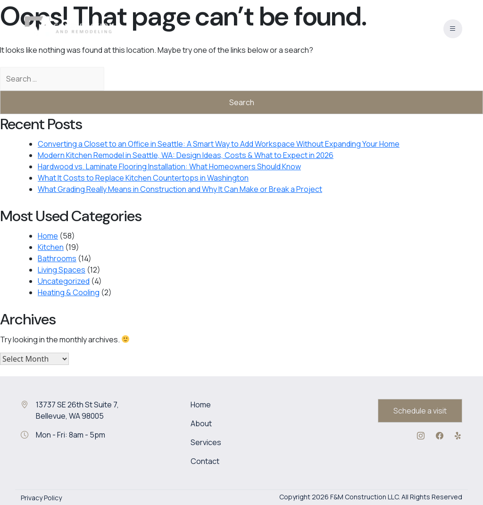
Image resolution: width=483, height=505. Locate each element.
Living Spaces (61, 270)
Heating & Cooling (69, 292)
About (201, 423)
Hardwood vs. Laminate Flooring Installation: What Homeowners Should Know (169, 166)
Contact (205, 461)
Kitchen (51, 247)
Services (206, 442)
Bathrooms (57, 258)
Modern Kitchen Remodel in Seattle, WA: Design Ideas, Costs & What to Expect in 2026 (185, 155)
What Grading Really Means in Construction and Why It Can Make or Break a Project (180, 189)
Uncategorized (64, 281)
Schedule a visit (420, 411)
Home (48, 236)
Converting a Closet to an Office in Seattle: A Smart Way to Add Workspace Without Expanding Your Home (219, 144)
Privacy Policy (41, 497)
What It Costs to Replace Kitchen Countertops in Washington (143, 178)
